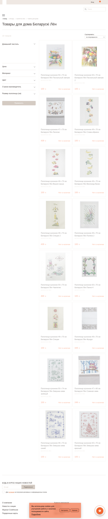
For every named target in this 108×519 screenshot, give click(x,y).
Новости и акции (9, 506)
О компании (7, 503)
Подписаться (28, 487)
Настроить (64, 510)
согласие (11, 492)
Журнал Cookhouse (10, 510)
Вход (92, 2)
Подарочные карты (10, 513)
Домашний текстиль (10, 44)
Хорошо (74, 510)
